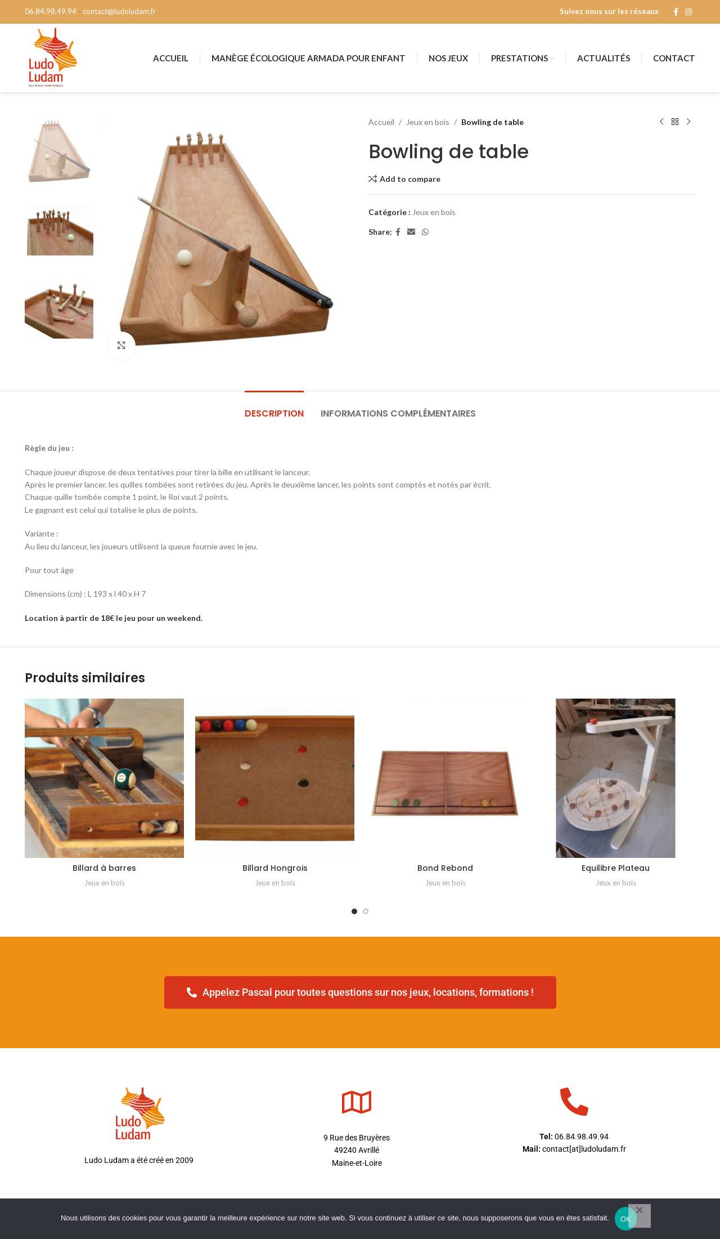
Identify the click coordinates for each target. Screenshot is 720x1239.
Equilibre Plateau (616, 868)
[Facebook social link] (676, 12)
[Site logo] (52, 57)
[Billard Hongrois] (274, 778)
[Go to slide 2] (365, 911)
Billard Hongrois (275, 868)
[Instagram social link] (688, 12)
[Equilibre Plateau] (615, 778)
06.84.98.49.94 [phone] (50, 11)
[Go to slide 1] (354, 911)
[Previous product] (661, 122)
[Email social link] (411, 232)
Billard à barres (104, 868)
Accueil (381, 122)
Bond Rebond (445, 868)
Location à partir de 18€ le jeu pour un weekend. (113, 618)
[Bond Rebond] (445, 778)
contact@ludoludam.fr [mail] (119, 11)
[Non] (639, 1216)
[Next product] (688, 122)
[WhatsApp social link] (425, 232)
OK (625, 1219)
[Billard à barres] (104, 778)
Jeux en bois (427, 122)
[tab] (274, 408)
